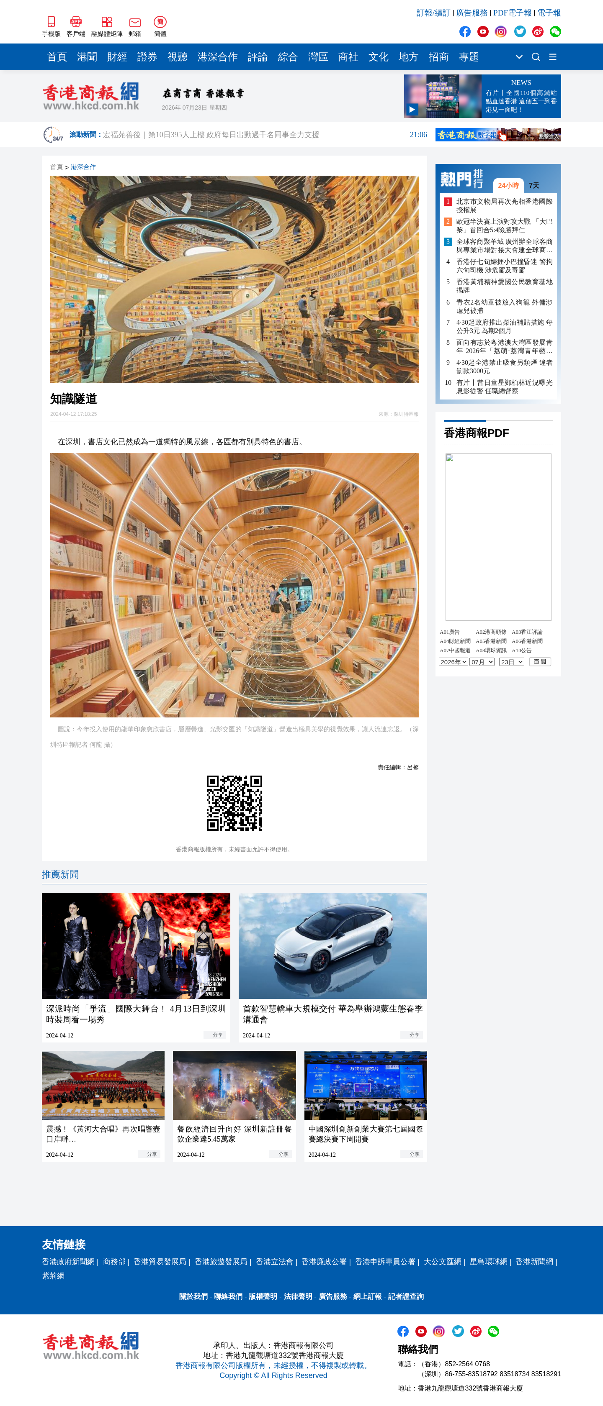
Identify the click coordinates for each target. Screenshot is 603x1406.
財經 (117, 56)
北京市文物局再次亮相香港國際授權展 (504, 205)
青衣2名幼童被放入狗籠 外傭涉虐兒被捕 (504, 306)
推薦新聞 (60, 874)
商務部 (114, 1261)
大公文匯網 (442, 1261)
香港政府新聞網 (68, 1261)
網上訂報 (367, 1297)
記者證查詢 (406, 1297)
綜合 (288, 56)
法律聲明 (298, 1297)
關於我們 (193, 1297)
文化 (378, 56)
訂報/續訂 (434, 12)
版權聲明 (263, 1297)
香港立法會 (275, 1261)
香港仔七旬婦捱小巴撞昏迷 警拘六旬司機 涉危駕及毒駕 (504, 266)
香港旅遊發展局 (221, 1261)
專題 (469, 56)
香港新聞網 (534, 1261)
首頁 (57, 56)
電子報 (549, 12)
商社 (348, 56)
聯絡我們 (228, 1297)
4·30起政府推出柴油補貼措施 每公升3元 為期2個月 (504, 326)
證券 (147, 56)
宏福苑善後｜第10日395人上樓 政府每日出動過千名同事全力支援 (265, 134)
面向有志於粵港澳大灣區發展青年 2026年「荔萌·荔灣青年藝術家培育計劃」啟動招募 (504, 347)
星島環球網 (489, 1261)
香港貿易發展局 (160, 1261)
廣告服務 (472, 12)
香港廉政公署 (324, 1261)
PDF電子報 (512, 12)
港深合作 (218, 56)
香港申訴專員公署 (385, 1261)
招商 (439, 56)
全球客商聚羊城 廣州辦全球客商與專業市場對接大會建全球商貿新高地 (504, 246)
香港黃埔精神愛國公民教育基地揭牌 (504, 286)
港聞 (87, 56)
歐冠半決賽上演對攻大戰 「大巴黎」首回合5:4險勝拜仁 (504, 225)
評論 (258, 56)
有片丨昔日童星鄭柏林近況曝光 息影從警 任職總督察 (504, 386)
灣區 (318, 56)
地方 (409, 56)
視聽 (178, 56)
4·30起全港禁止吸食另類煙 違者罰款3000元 (504, 366)
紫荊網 (53, 1276)
